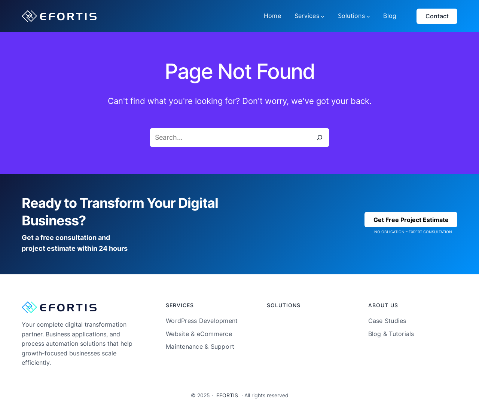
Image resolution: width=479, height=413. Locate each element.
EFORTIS (227, 395)
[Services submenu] (322, 16)
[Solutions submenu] (368, 16)
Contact (437, 16)
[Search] (319, 137)
